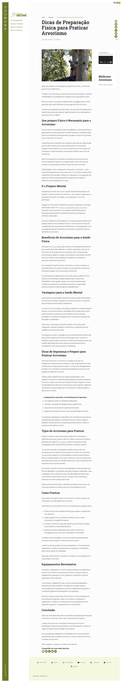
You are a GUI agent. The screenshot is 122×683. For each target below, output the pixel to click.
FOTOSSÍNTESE (16, 21)
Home (43, 17)
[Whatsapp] (49, 651)
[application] (106, 60)
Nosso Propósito (17, 27)
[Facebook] (43, 651)
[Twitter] (46, 651)
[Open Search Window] (5, 28)
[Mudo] (110, 62)
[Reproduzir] (101, 62)
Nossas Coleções (17, 24)
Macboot (58, 39)
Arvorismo (51, 17)
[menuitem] (21, 30)
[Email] (52, 651)
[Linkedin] (116, 27)
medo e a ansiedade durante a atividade (73, 207)
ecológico (62, 442)
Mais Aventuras (17, 30)
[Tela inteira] (112, 62)
